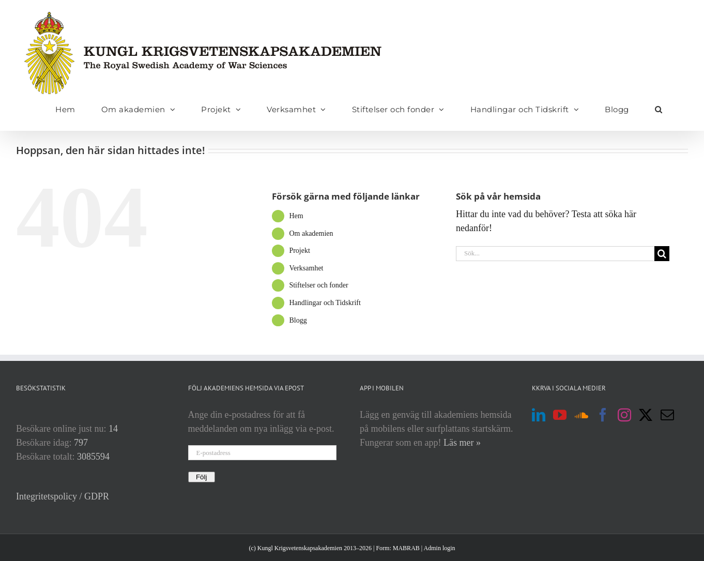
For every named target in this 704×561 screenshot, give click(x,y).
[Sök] (661, 253)
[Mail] (667, 414)
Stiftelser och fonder (318, 285)
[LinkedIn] (538, 414)
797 (81, 442)
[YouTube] (560, 414)
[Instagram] (624, 414)
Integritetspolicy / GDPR (62, 496)
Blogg (298, 320)
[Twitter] (645, 414)
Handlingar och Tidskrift (324, 303)
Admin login (439, 548)
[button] (659, 109)
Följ (201, 477)
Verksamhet (306, 268)
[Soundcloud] (581, 414)
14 (113, 428)
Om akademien (311, 233)
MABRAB (406, 548)
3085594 (93, 456)
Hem (296, 216)
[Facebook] (602, 414)
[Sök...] (555, 253)
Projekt (299, 250)
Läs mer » (462, 442)
